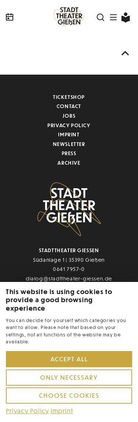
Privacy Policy (68, 125)
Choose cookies (69, 395)
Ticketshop (69, 97)
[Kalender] (25, 17)
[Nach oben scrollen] (125, 53)
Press (69, 153)
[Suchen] (100, 17)
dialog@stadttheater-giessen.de (69, 278)
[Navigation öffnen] (113, 17)
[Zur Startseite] (69, 17)
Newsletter (69, 144)
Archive (68, 163)
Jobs (69, 115)
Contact (69, 106)
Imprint (68, 134)
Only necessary (69, 377)
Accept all (69, 359)
